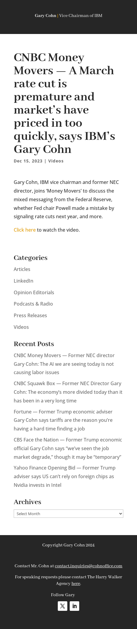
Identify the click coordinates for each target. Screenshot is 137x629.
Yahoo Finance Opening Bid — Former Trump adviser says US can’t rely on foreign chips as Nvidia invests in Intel (65, 476)
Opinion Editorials (34, 292)
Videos (56, 161)
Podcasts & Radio (33, 303)
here (75, 583)
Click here (25, 230)
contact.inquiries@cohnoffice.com (88, 566)
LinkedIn (23, 281)
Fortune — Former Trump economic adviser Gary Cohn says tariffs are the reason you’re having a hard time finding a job (63, 420)
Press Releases (30, 315)
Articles (22, 269)
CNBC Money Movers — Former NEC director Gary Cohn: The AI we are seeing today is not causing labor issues (64, 364)
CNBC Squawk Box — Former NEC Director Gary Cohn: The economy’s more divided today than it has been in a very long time (68, 392)
